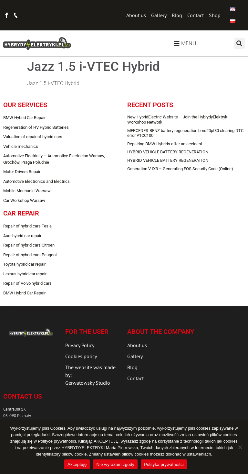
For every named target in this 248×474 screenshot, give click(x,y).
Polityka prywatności (164, 464)
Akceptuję (77, 464)
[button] (239, 43)
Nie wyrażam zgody (115, 464)
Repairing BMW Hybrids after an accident (164, 143)
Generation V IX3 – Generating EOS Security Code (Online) (180, 168)
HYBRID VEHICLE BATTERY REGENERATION (167, 151)
